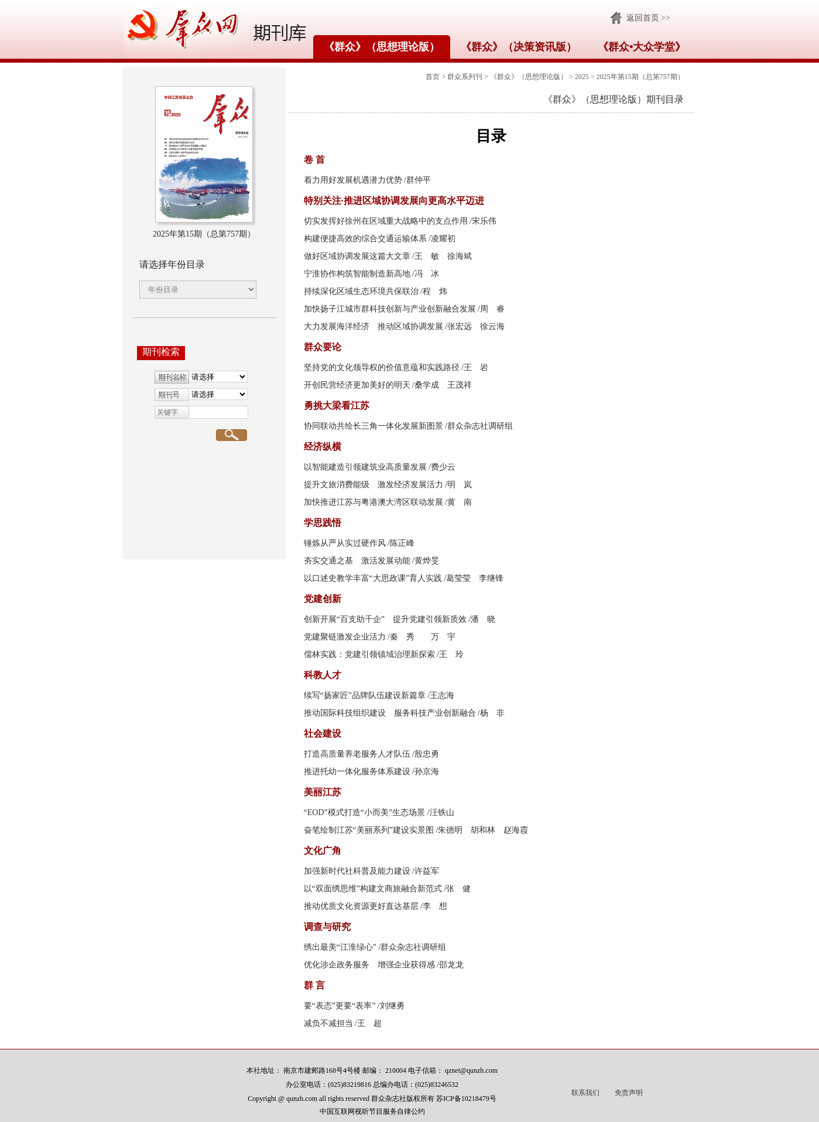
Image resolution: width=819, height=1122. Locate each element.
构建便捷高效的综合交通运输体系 (365, 238)
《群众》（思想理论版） (382, 47)
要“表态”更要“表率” (340, 1005)
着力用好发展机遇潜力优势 (353, 180)
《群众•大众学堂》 (642, 47)
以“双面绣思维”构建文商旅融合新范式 (373, 888)
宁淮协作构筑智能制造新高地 (357, 273)
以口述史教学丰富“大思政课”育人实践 (373, 578)
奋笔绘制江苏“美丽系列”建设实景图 (369, 830)
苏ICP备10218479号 (466, 1098)
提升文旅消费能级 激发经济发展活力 (373, 484)
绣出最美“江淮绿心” (340, 947)
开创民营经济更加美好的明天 (357, 385)
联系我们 (585, 1093)
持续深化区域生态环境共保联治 (361, 291)
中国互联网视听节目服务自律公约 (372, 1111)
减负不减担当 (328, 1023)
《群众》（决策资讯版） (519, 47)
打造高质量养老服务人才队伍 (357, 754)
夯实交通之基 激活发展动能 (357, 560)
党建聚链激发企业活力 (345, 636)
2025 (582, 77)
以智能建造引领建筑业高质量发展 (365, 467)
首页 (433, 77)
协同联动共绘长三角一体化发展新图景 (373, 426)
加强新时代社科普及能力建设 (357, 871)
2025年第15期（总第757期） (640, 77)
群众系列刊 (464, 77)
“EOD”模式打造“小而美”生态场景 (365, 812)
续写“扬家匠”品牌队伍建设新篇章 (365, 695)
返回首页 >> (648, 17)
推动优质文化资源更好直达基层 (361, 906)
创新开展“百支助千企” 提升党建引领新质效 (385, 619)
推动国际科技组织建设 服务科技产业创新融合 (390, 713)
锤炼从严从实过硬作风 (345, 543)
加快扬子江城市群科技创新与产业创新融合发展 (390, 309)
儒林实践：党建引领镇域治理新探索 (369, 654)
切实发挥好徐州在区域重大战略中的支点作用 (386, 221)
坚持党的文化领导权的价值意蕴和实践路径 (382, 367)
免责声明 (629, 1093)
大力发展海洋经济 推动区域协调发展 (373, 326)
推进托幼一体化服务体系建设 (357, 771)
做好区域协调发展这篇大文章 (357, 256)
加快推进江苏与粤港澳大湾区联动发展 (373, 502)
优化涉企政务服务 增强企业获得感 (369, 964)
